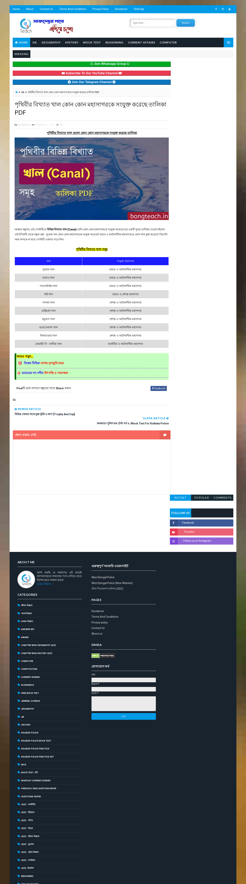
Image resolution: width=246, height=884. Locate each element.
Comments (223, 64)
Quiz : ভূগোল (27, 787)
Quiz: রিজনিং (27, 811)
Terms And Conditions (72, 9)
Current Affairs (141, 42)
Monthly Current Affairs (35, 723)
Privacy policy (171, 561)
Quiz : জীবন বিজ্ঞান (30, 779)
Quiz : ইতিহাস (27, 755)
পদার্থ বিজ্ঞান (26, 556)
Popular (201, 64)
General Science (30, 644)
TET (23, 843)
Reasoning (114, 42)
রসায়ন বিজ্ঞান (27, 564)
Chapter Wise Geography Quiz (38, 588)
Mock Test (92, 42)
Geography (50, 42)
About (29, 9)
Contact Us (46, 9)
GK (34, 42)
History (71, 42)
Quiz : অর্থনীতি (28, 747)
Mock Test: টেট (29, 715)
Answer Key (27, 572)
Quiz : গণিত (27, 763)
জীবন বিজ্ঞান (26, 548)
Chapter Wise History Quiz (36, 596)
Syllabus (26, 835)
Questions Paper (31, 739)
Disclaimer (121, 9)
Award (24, 580)
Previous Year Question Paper (38, 731)
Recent (181, 64)
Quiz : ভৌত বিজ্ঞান (30, 795)
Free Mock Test (30, 636)
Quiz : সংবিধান (28, 803)
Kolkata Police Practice (35, 692)
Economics (27, 628)
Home (16, 9)
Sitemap (139, 9)
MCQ (23, 708)
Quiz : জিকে (27, 771)
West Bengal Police (174, 516)
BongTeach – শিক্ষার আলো (50, 871)
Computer (168, 42)
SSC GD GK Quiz (29, 827)
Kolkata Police (29, 676)
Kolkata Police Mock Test (36, 683)
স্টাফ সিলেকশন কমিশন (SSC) (178, 527)
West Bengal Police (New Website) (183, 522)
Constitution (29, 612)
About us (168, 572)
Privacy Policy (100, 9)
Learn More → (45, 526)
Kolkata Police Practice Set (37, 699)
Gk (22, 92)
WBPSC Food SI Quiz (32, 851)
